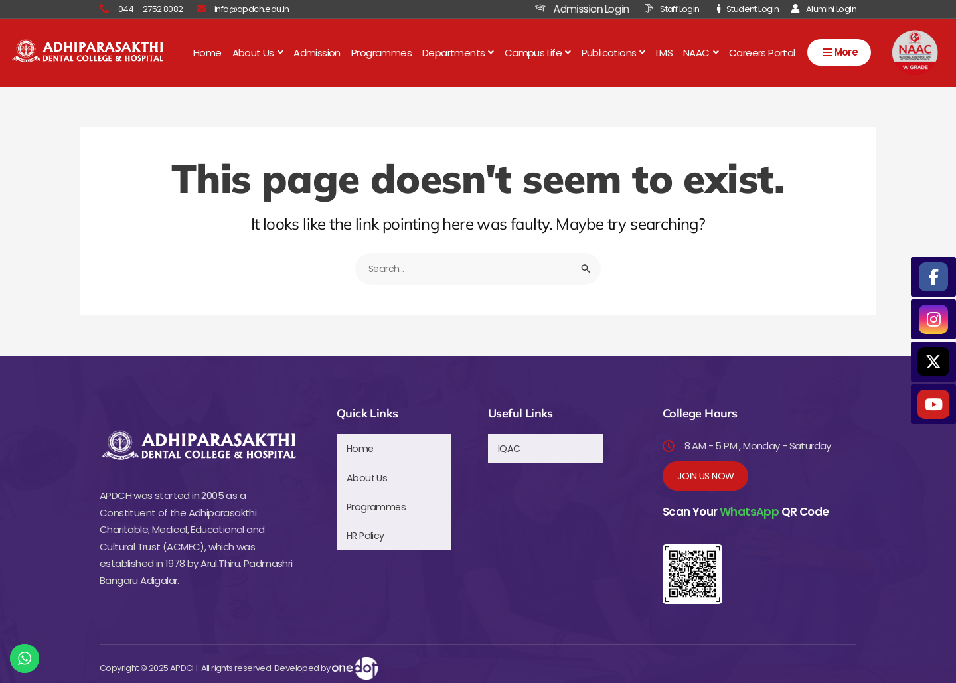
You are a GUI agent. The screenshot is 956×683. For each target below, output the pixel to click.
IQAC (509, 446)
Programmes (381, 52)
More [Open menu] (839, 53)
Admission (317, 52)
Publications (613, 52)
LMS (664, 52)
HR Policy (366, 524)
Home (207, 52)
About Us (257, 52)
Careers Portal (762, 52)
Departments (458, 52)
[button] (258, 52)
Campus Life (538, 52)
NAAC (700, 52)
